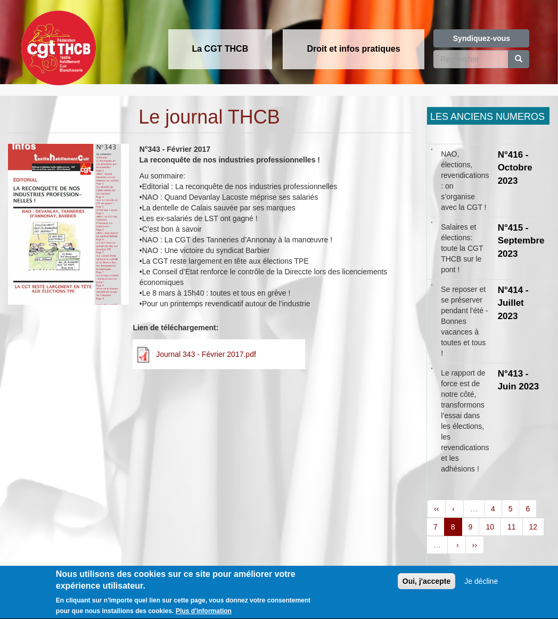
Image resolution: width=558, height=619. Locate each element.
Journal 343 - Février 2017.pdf (206, 354)
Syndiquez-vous (481, 38)
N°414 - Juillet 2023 (513, 303)
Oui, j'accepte (426, 585)
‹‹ (436, 508)
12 (533, 527)
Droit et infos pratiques (353, 48)
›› (474, 545)
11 (511, 527)
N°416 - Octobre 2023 (515, 168)
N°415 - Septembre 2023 (521, 241)
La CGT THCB (220, 48)
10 (490, 527)
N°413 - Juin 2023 (518, 380)
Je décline (481, 585)
